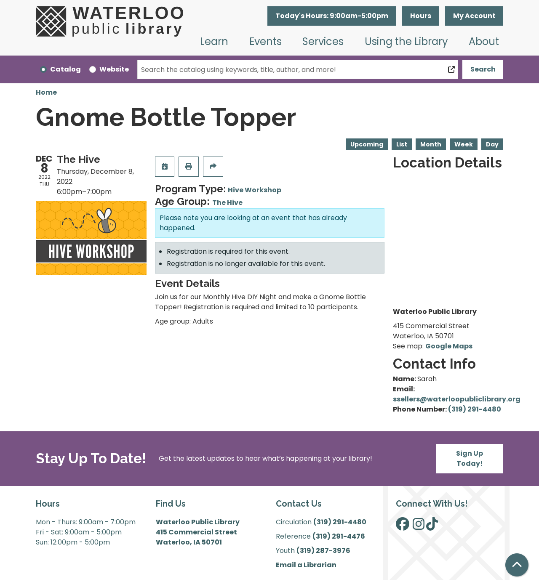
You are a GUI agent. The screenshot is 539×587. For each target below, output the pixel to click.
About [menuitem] (484, 41)
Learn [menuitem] (214, 41)
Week (463, 144)
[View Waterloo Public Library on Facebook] (402, 526)
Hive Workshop (254, 190)
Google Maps (448, 346)
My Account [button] (474, 16)
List (401, 144)
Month (430, 144)
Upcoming (366, 144)
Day (492, 144)
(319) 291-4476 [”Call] (338, 536)
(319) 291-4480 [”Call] (339, 522)
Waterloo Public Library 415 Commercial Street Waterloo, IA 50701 (198, 532)
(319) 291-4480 (474, 409)
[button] (331, 16)
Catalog (65, 69)
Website (114, 69)
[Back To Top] (516, 564)
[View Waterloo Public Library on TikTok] (432, 526)
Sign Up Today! (469, 458)
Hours (420, 16)
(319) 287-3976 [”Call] (323, 550)
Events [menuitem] (265, 41)
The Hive (227, 202)
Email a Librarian (306, 565)
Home (46, 92)
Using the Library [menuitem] (406, 41)
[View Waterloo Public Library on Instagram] (418, 526)
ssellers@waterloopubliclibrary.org (456, 399)
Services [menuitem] (323, 41)
